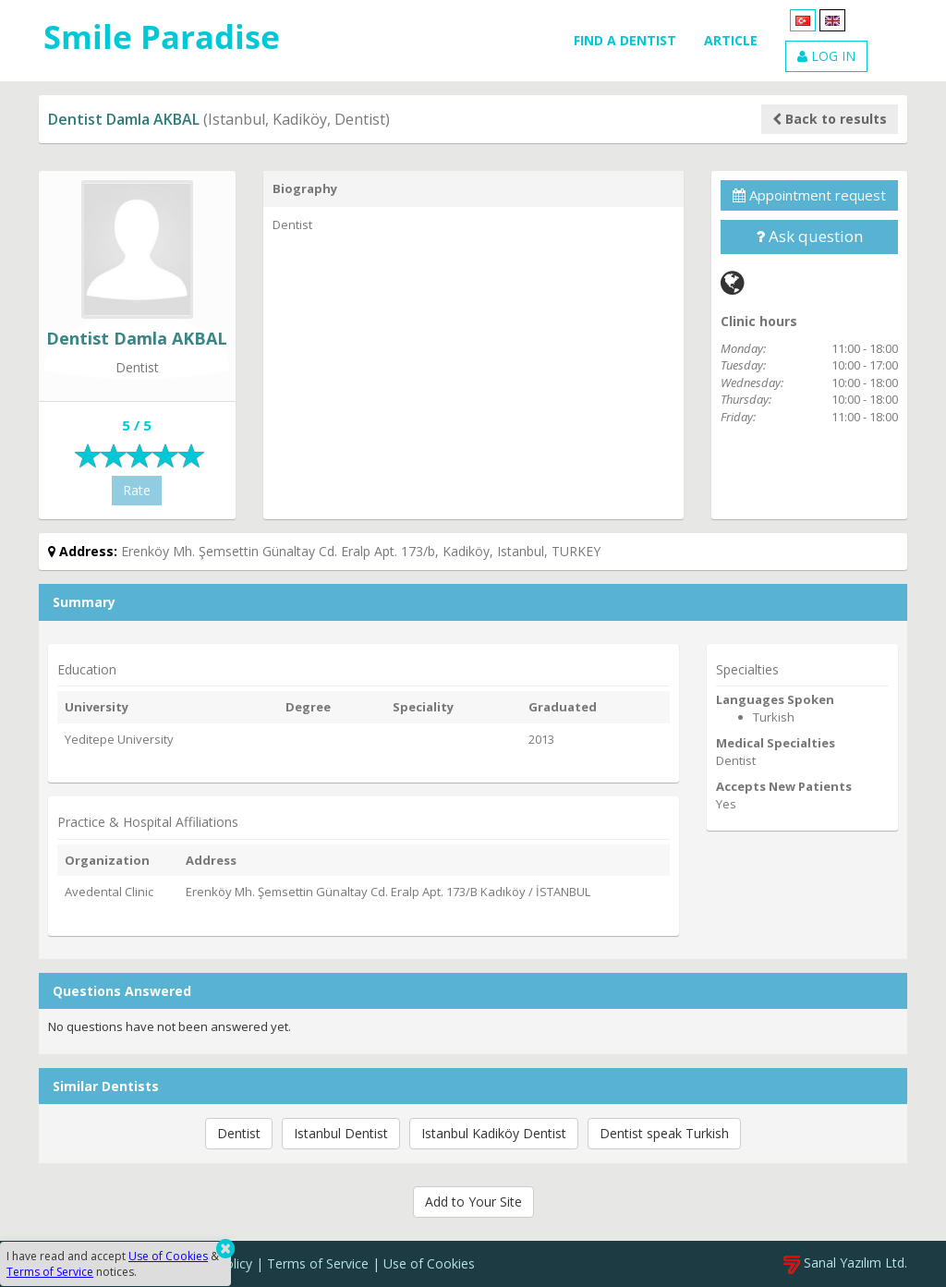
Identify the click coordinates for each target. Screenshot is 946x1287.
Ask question (809, 236)
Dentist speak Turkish (664, 1133)
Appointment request (809, 195)
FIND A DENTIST (625, 40)
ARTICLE (731, 40)
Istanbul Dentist (341, 1133)
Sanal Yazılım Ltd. (845, 1262)
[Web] (733, 282)
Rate (137, 490)
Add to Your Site (473, 1201)
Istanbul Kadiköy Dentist (493, 1133)
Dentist (239, 1133)
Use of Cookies (429, 1263)
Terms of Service (318, 1263)
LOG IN (826, 56)
